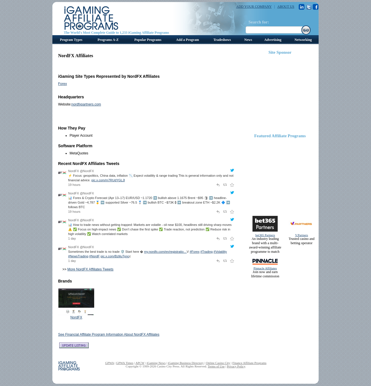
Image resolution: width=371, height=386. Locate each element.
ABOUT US (285, 7)
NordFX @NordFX (81, 171)
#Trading (206, 251)
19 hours (74, 184)
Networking (303, 40)
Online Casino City (218, 363)
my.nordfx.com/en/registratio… (165, 251)
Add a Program (187, 40)
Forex (62, 84)
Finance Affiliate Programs (249, 363)
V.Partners (301, 235)
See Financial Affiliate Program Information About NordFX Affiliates (108, 335)
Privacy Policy (236, 366)
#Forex (195, 251)
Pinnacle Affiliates (265, 268)
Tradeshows (222, 40)
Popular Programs (147, 40)
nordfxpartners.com (86, 104)
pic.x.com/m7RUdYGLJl (108, 180)
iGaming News (156, 363)
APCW (140, 363)
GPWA (109, 363)
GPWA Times (124, 363)
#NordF (94, 256)
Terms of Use (216, 366)
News (248, 40)
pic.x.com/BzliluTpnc (114, 256)
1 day (72, 238)
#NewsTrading (78, 256)
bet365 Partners (265, 235)
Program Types (71, 40)
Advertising (272, 40)
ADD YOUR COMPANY (254, 7)
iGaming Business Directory (186, 363)
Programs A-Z (108, 40)
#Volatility (220, 251)
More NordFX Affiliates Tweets (90, 269)
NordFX (76, 317)
